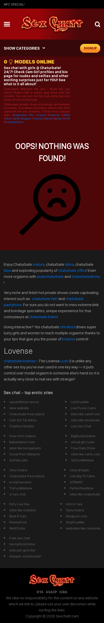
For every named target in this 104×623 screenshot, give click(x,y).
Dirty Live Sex (19, 504)
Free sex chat (19, 538)
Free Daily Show (83, 448)
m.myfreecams (20, 482)
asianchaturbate (50, 276)
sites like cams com (85, 454)
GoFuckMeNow (82, 460)
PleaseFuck (18, 522)
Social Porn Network (24, 454)
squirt (43, 115)
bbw (8, 270)
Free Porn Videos (22, 436)
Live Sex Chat (81, 426)
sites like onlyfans (22, 510)
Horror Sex (74, 504)
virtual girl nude (82, 442)
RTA (40, 592)
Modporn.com (76, 516)
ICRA (63, 592)
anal (17, 118)
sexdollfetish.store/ (24, 402)
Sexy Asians (18, 470)
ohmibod (67, 326)
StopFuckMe (75, 522)
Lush (64, 361)
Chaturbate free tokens (27, 414)
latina (49, 118)
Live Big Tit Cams (82, 476)
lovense (55, 115)
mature (39, 264)
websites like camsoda (83, 528)
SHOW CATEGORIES (22, 48)
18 (31, 115)
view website (19, 408)
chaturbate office (72, 270)
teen (9, 118)
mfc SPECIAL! (14, 4)
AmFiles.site (18, 460)
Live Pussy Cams (83, 408)
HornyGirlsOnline (22, 544)
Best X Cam (17, 516)
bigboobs (20, 115)
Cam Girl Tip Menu (23, 420)
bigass (27, 118)
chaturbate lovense (20, 361)
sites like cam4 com (85, 414)
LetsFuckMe (80, 402)
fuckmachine (14, 122)
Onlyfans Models (21, 426)
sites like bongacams (25, 448)
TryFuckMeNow (20, 488)
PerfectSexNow (81, 488)
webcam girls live (22, 550)
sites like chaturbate (85, 494)
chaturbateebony (86, 276)
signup (90, 48)
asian (59, 118)
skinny (39, 118)
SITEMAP (76, 482)
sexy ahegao (79, 470)
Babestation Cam (22, 442)
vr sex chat (17, 494)
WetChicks (17, 528)
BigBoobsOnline (83, 436)
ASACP (51, 592)
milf (67, 118)
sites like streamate (85, 420)
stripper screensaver (25, 556)
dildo (66, 115)
